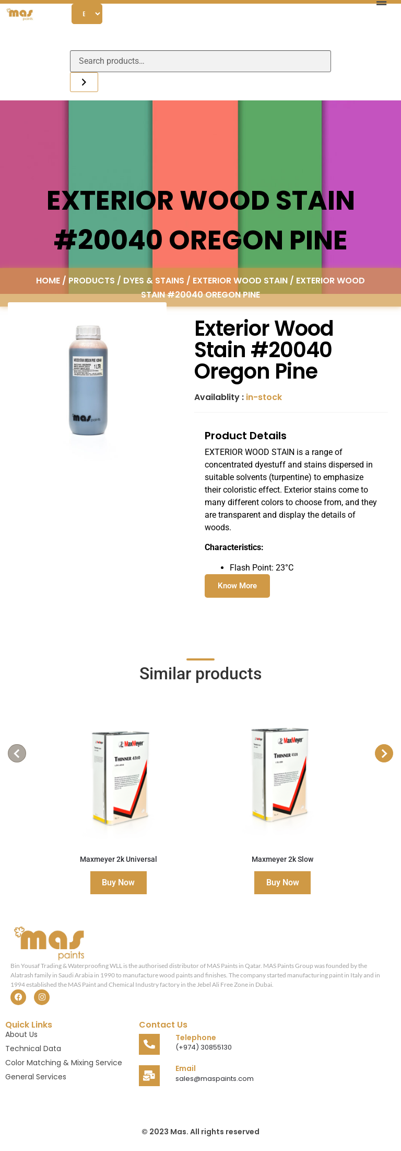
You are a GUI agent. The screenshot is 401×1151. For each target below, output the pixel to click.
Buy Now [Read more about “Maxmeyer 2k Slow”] (282, 882)
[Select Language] (87, 14)
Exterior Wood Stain (240, 280)
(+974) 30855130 (203, 1047)
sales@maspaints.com (214, 1079)
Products (91, 280)
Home (48, 280)
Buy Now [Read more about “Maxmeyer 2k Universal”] (118, 882)
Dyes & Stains (153, 280)
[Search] (84, 82)
